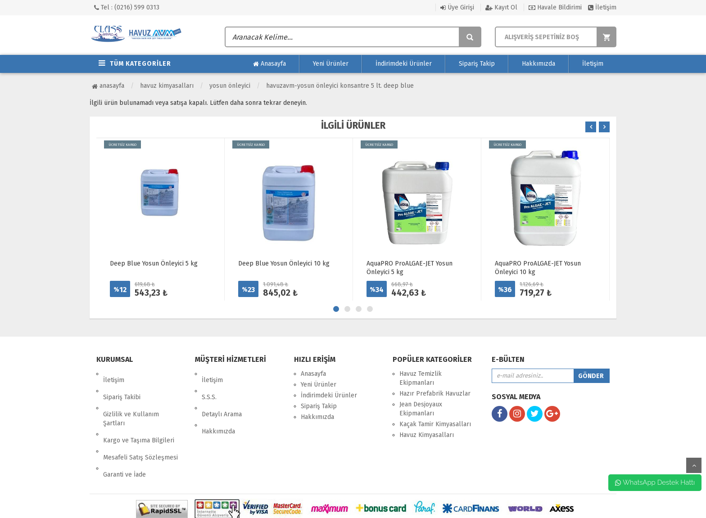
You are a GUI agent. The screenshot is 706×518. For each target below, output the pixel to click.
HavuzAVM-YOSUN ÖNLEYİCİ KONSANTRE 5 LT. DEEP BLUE (340, 86)
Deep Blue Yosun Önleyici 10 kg (284, 263)
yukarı (693, 465)
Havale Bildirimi (555, 7)
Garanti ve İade (124, 437)
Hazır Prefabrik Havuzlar (435, 393)
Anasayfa (269, 63)
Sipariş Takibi (121, 384)
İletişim (602, 7)
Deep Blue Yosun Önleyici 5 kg (154, 263)
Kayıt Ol (501, 7)
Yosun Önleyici (229, 86)
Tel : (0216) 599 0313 (126, 7)
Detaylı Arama (222, 395)
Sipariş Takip (477, 64)
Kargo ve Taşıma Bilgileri (138, 415)
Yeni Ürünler (330, 64)
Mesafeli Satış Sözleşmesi (140, 426)
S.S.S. (209, 384)
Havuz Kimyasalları (167, 86)
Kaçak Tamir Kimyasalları (435, 424)
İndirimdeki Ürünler (404, 64)
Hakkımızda (538, 64)
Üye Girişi (457, 7)
